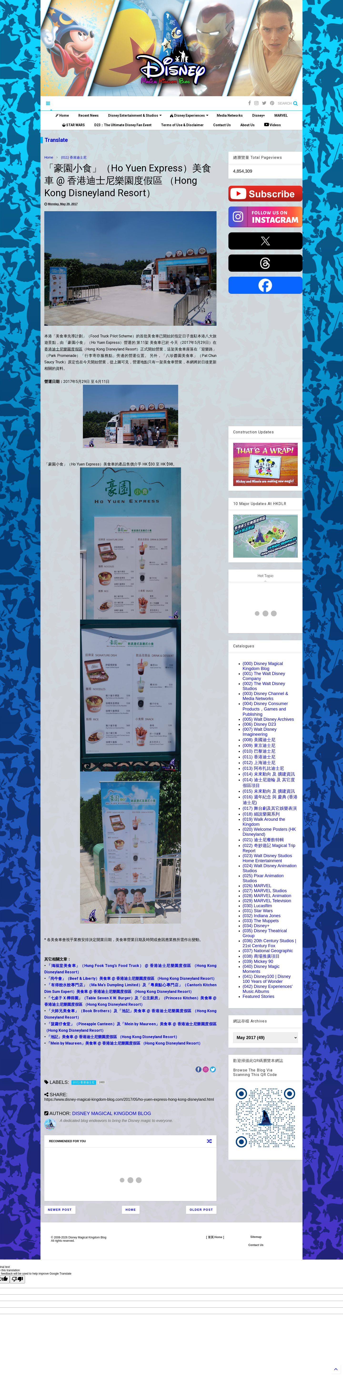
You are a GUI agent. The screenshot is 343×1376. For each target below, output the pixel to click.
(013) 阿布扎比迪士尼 (263, 768)
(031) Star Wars (258, 910)
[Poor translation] (17, 1279)
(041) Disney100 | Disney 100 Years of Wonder (267, 979)
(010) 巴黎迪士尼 (259, 751)
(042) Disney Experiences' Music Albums (268, 989)
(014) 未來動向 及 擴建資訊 (269, 774)
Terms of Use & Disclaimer (182, 125)
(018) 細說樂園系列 (261, 814)
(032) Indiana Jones (262, 915)
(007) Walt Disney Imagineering (260, 732)
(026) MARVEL (257, 885)
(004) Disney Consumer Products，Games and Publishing (265, 709)
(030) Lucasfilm (257, 905)
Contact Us (222, 125)
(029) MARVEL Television (267, 900)
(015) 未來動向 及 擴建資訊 (269, 791)
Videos (272, 124)
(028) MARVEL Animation (267, 895)
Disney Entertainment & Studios (135, 115)
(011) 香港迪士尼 (73, 157)
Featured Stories (258, 996)
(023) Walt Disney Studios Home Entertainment (267, 858)
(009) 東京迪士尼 (259, 745)
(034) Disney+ (256, 925)
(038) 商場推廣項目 (261, 956)
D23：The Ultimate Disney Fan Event (122, 125)
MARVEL (281, 115)
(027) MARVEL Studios (265, 890)
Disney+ (258, 115)
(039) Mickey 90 (258, 961)
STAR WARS (73, 125)
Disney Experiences (189, 115)
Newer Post (60, 1209)
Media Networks (230, 115)
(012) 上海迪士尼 (259, 762)
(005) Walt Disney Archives (268, 719)
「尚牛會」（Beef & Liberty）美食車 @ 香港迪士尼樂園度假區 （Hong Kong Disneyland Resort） (132, 978)
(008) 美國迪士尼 (259, 739)
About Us (247, 125)
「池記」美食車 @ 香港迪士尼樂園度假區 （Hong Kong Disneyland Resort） (113, 1037)
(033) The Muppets (261, 920)
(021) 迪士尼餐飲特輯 (263, 839)
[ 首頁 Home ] (215, 1237)
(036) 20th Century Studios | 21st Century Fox (269, 943)
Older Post (201, 1209)
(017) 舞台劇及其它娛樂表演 (270, 808)
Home (62, 115)
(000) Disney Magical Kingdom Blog (263, 666)
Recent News (88, 115)
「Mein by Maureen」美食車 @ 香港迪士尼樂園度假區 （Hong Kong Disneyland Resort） (124, 1043)
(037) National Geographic (268, 950)
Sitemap (256, 1237)
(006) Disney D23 (259, 724)
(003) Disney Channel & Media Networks (265, 696)
